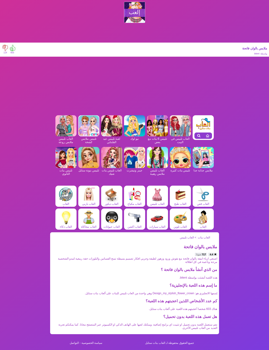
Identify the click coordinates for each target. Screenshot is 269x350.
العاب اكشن (135, 225)
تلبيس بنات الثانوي (66, 170)
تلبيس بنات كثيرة (180, 169)
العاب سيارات (157, 225)
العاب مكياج (135, 202)
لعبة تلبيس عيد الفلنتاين (111, 139)
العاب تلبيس (157, 202)
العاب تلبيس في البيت (180, 139)
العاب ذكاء (66, 225)
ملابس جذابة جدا (203, 169)
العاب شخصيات (66, 204)
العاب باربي (89, 202)
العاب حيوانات (111, 225)
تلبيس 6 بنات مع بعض (157, 139)
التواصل (74, 342)
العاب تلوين (180, 225)
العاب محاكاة (88, 225)
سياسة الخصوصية (91, 342)
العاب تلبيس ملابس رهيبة (157, 170)
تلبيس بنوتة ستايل (88, 169)
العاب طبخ (180, 202)
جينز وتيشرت (134, 169)
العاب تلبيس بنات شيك (111, 170)
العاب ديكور (112, 202)
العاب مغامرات (203, 227)
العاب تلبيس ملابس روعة (66, 139)
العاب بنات (204, 237)
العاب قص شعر (203, 204)
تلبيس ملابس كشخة (88, 139)
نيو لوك (134, 137)
